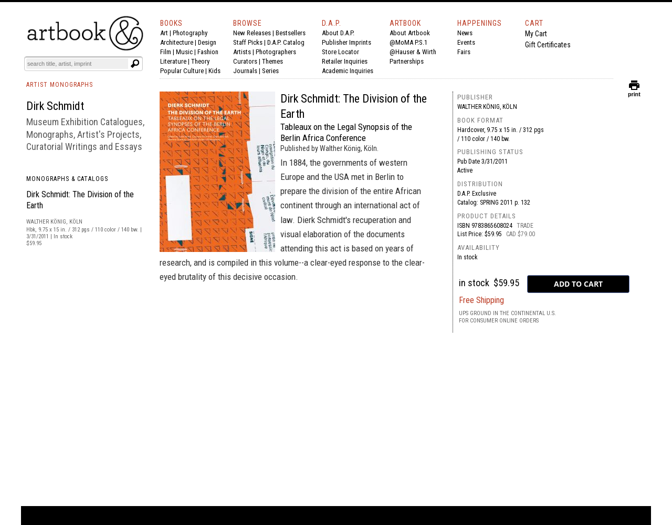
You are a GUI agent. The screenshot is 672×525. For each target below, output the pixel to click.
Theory (200, 61)
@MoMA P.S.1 (408, 42)
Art (164, 33)
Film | (168, 52)
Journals (245, 71)
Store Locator (340, 52)
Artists (242, 52)
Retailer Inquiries (345, 61)
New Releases (252, 33)
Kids (214, 71)
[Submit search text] (135, 63)
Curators (245, 61)
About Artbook (410, 33)
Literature (173, 61)
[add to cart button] (578, 284)
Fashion (207, 52)
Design (207, 42)
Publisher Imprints (346, 42)
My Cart (536, 33)
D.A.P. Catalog (285, 42)
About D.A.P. (338, 33)
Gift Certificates (548, 45)
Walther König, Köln (487, 106)
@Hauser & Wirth (413, 52)
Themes (272, 61)
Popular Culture (182, 71)
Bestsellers (291, 33)
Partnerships (407, 61)
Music (184, 52)
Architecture (176, 42)
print (634, 91)
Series (270, 71)
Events (466, 42)
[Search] (77, 63)
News (464, 33)
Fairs (463, 52)
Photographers (276, 52)
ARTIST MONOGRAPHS (59, 84)
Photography (190, 33)
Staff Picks (247, 42)
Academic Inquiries (347, 71)
